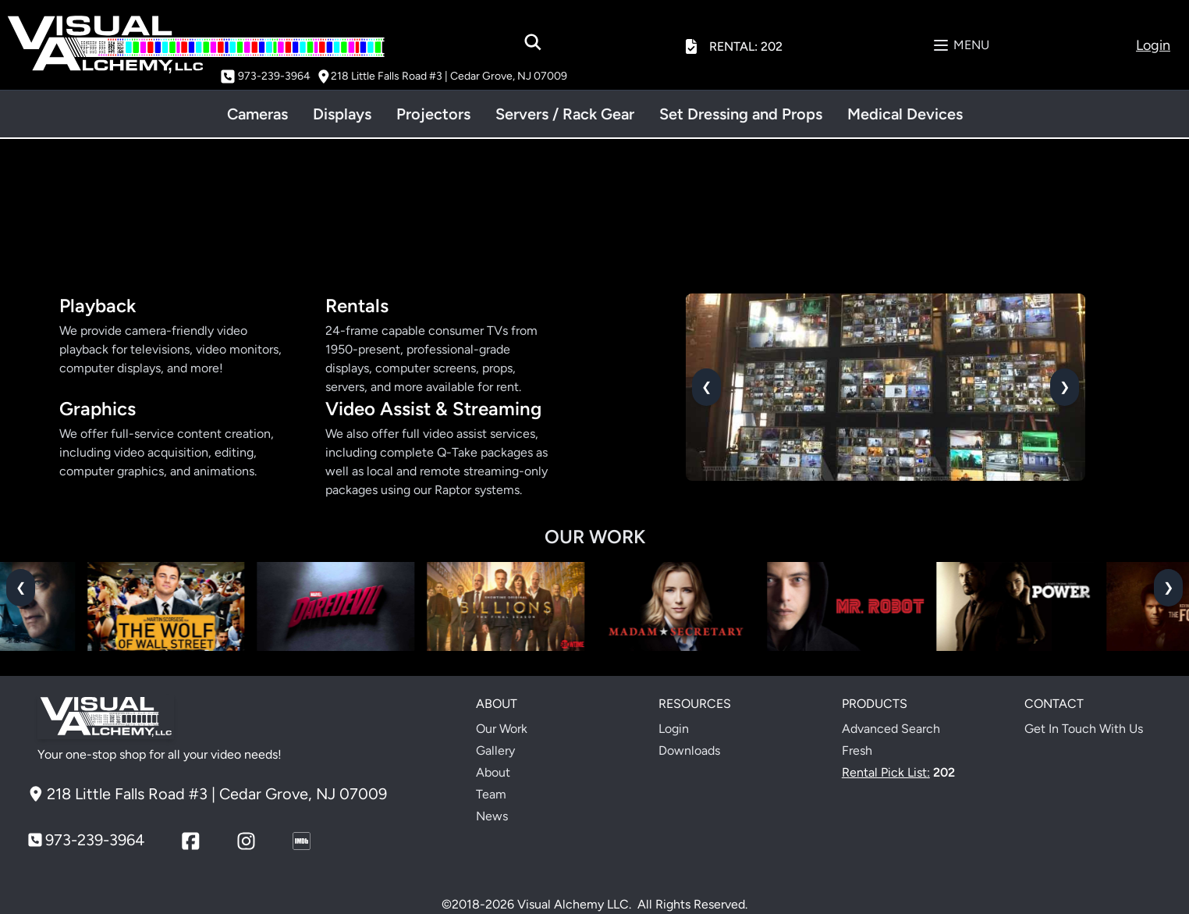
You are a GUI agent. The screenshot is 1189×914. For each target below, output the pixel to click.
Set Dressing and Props (740, 114)
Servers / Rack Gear (564, 114)
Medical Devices (905, 114)
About (493, 772)
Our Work (501, 728)
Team (491, 794)
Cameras (257, 114)
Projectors (433, 114)
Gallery (495, 750)
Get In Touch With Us (1083, 728)
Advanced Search (891, 728)
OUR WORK (595, 536)
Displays (342, 114)
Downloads (689, 750)
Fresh (857, 750)
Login (673, 728)
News (492, 816)
